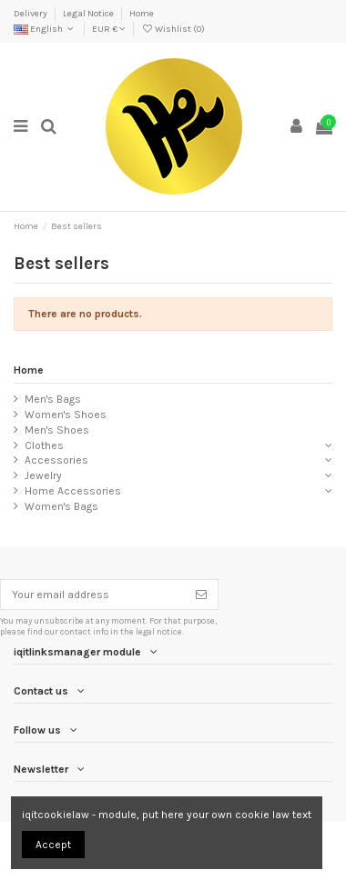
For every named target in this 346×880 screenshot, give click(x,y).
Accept (53, 844)
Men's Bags (53, 399)
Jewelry (43, 475)
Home (141, 13)
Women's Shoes (66, 414)
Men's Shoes (57, 430)
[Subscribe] (201, 594)
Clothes (44, 445)
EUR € (109, 29)
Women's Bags (61, 506)
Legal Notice (89, 13)
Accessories (56, 460)
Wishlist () (173, 29)
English (45, 29)
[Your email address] (93, 594)
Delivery (31, 13)
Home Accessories (73, 491)
